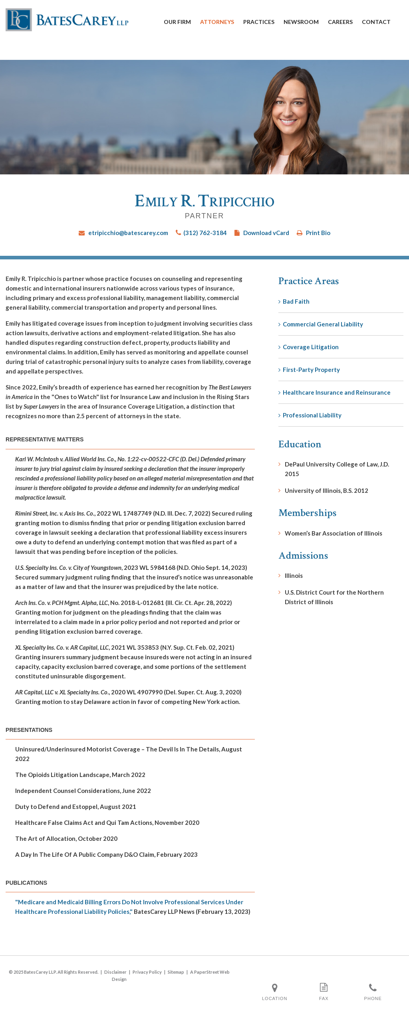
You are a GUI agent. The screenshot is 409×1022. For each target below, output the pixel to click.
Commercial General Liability (320, 324)
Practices (258, 21)
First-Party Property (309, 369)
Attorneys (217, 21)
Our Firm (177, 21)
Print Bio (318, 232)
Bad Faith (294, 301)
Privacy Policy (147, 972)
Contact (376, 21)
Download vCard (266, 232)
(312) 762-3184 (205, 232)
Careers (340, 21)
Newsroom (301, 21)
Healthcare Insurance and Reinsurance (334, 392)
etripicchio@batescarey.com (128, 232)
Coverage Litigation (308, 346)
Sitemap (176, 972)
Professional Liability (309, 415)
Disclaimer (115, 972)
